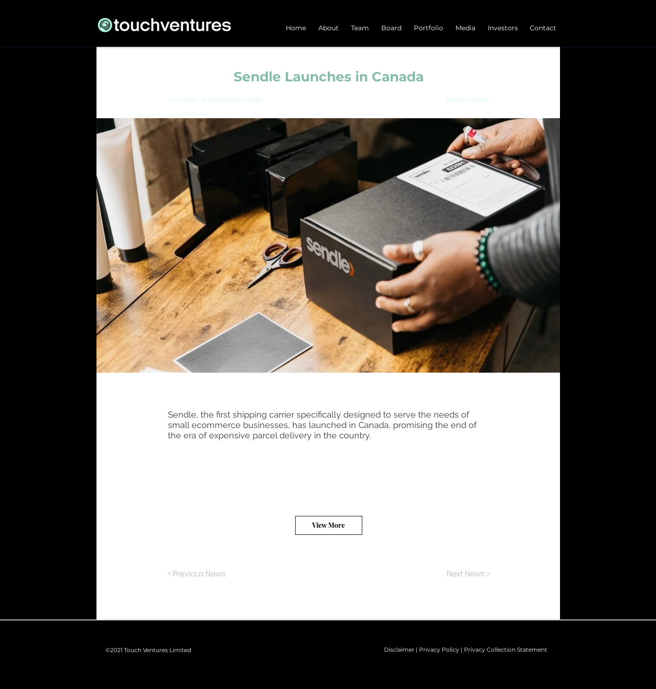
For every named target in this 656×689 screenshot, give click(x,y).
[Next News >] (466, 574)
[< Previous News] (199, 574)
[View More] (328, 525)
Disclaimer (399, 649)
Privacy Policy (439, 649)
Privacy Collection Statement (505, 649)
